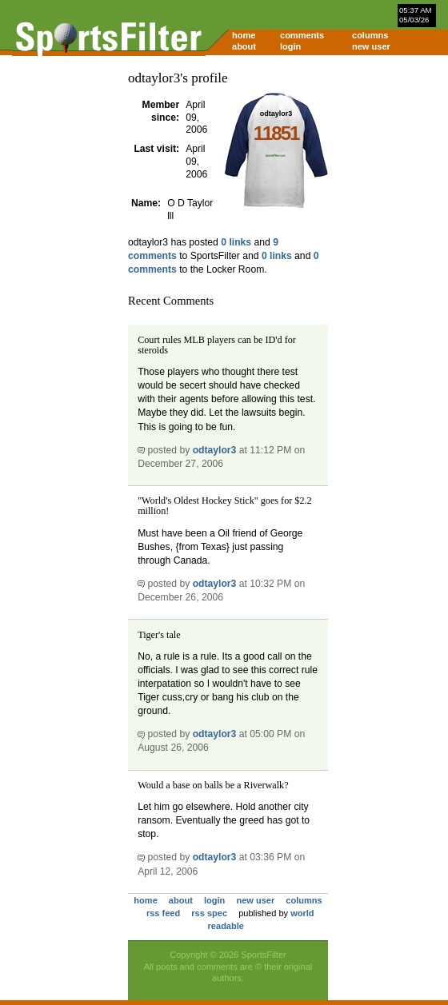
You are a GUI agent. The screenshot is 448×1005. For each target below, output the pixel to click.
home (243, 35)
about (244, 46)
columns (370, 35)
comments (302, 35)
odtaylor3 (215, 450)
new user (371, 46)
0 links (236, 242)
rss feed (163, 913)
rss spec (209, 913)
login (290, 46)
